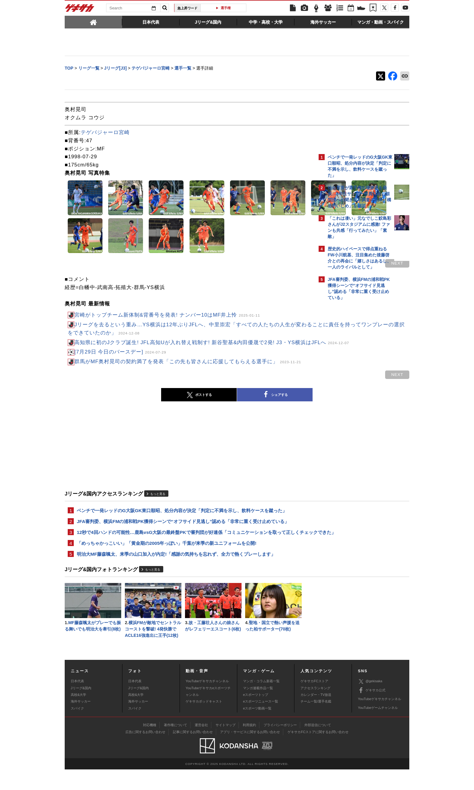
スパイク (77, 729)
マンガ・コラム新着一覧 (261, 701)
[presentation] (93, 22)
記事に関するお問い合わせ (193, 752)
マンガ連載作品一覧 (258, 708)
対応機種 (149, 745)
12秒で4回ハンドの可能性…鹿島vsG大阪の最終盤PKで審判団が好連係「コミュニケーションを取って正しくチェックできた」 (188, 546)
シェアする (222, 403)
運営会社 (201, 745)
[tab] (93, 22)
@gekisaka (370, 702)
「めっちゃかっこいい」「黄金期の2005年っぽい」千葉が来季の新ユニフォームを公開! (166, 561)
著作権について (175, 745)
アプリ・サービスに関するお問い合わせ (250, 752)
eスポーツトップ (255, 715)
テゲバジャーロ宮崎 (105, 133)
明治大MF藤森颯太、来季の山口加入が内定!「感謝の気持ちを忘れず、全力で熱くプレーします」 (176, 572)
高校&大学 (78, 715)
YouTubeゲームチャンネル (378, 728)
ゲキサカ (80, 10)
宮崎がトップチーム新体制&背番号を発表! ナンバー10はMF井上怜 (167, 315)
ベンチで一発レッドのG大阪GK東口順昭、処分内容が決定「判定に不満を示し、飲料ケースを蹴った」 (182, 519)
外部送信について (317, 745)
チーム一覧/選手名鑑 (315, 722)
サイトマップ (225, 745)
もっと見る (157, 502)
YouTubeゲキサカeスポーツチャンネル (208, 711)
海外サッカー (81, 722)
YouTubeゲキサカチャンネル (207, 701)
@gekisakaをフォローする (352, 395)
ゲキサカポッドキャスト (204, 722)
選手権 (226, 8)
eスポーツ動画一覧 (257, 729)
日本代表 (77, 701)
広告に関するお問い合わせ (145, 752)
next (291, 264)
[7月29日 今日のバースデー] (120, 361)
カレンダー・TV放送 (315, 715)
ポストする (146, 404)
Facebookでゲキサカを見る (353, 407)
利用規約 (249, 745)
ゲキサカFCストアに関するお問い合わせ (318, 752)
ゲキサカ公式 (371, 711)
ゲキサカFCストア (314, 701)
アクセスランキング (315, 708)
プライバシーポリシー (280, 745)
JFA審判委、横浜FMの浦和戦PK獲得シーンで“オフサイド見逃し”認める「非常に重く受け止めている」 (183, 531)
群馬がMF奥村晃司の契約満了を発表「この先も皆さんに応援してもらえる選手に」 (187, 370)
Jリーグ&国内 (81, 708)
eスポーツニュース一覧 (260, 722)
